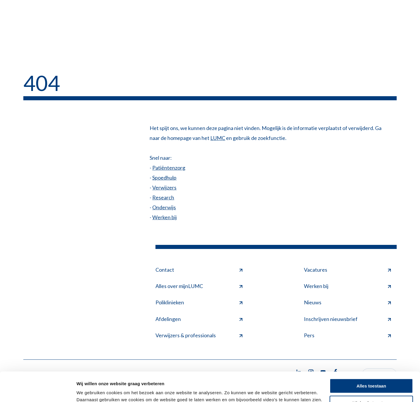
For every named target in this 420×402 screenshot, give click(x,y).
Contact (198, 269)
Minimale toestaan (371, 377)
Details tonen (90, 390)
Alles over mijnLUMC (198, 286)
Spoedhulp (164, 177)
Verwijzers (164, 187)
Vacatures (347, 269)
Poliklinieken (198, 302)
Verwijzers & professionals (198, 335)
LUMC (217, 138)
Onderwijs (164, 207)
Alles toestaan (371, 360)
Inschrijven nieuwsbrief (347, 319)
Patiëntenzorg (168, 167)
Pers (347, 335)
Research (163, 197)
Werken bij (164, 217)
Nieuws (347, 302)
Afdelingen (198, 319)
